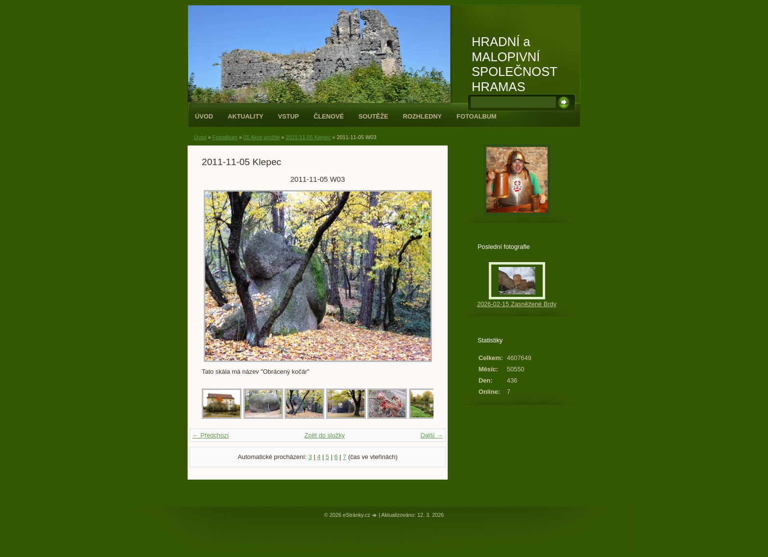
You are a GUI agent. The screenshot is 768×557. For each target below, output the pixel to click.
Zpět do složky (324, 435)
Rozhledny (422, 116)
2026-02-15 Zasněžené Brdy (516, 304)
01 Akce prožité (261, 137)
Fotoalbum (476, 116)
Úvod (204, 116)
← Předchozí (210, 435)
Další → (431, 435)
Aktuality (246, 116)
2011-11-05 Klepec (308, 137)
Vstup (288, 116)
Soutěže (373, 116)
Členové (328, 116)
